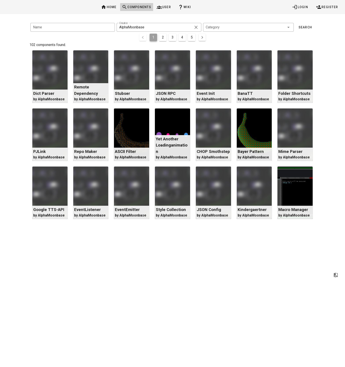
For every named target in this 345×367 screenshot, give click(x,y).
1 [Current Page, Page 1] (153, 37)
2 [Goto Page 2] (163, 37)
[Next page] (202, 37)
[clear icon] (196, 27)
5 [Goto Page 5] (192, 37)
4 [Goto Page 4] (182, 37)
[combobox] (248, 27)
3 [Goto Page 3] (173, 37)
